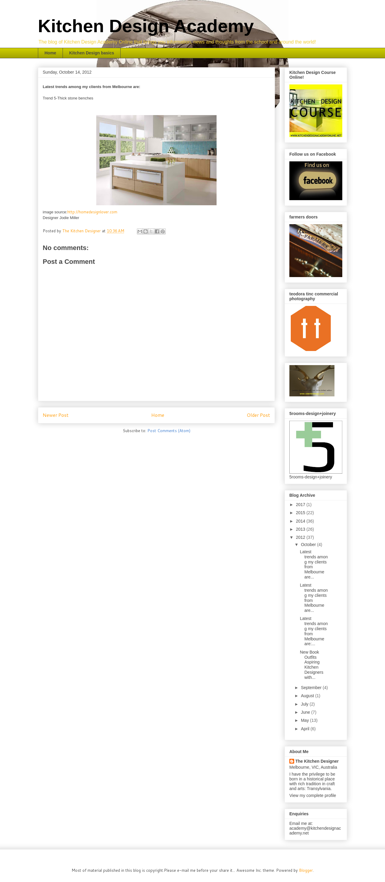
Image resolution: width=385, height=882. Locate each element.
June (306, 712)
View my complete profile (312, 795)
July (305, 704)
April (305, 728)
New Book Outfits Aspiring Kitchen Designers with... (311, 665)
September (311, 687)
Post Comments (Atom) (168, 430)
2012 (301, 537)
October (309, 544)
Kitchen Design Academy (146, 26)
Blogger (306, 870)
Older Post (258, 415)
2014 (301, 521)
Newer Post (56, 415)
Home (50, 52)
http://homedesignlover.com (92, 212)
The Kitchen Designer (317, 761)
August (308, 695)
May (305, 720)
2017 (301, 504)
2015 (301, 512)
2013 (301, 529)
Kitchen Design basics (91, 52)
